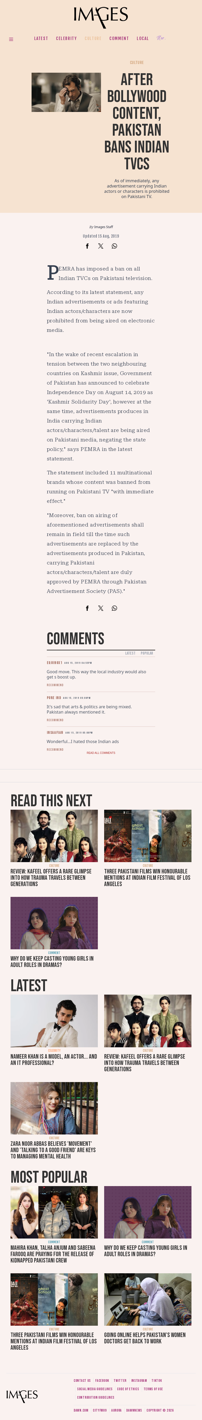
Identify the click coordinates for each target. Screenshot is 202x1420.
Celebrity (66, 38)
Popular (147, 653)
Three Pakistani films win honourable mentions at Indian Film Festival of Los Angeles (147, 878)
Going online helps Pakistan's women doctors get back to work (145, 1338)
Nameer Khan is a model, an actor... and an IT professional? (54, 1060)
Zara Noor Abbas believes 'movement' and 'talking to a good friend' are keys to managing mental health (53, 1150)
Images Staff (103, 227)
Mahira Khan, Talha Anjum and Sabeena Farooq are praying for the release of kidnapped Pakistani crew (53, 1254)
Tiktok (157, 1380)
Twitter (120, 1380)
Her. (161, 38)
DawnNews (134, 1410)
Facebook (102, 1380)
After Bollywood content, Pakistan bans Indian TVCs (136, 122)
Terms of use (153, 1389)
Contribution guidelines (95, 1397)
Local (143, 38)
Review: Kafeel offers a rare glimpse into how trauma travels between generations (51, 878)
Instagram (139, 1380)
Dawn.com (81, 1410)
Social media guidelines (95, 1389)
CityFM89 (100, 1410)
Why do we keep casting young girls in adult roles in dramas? (52, 962)
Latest (41, 38)
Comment (119, 38)
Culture (93, 38)
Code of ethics (128, 1389)
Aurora (116, 1410)
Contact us (82, 1380)
